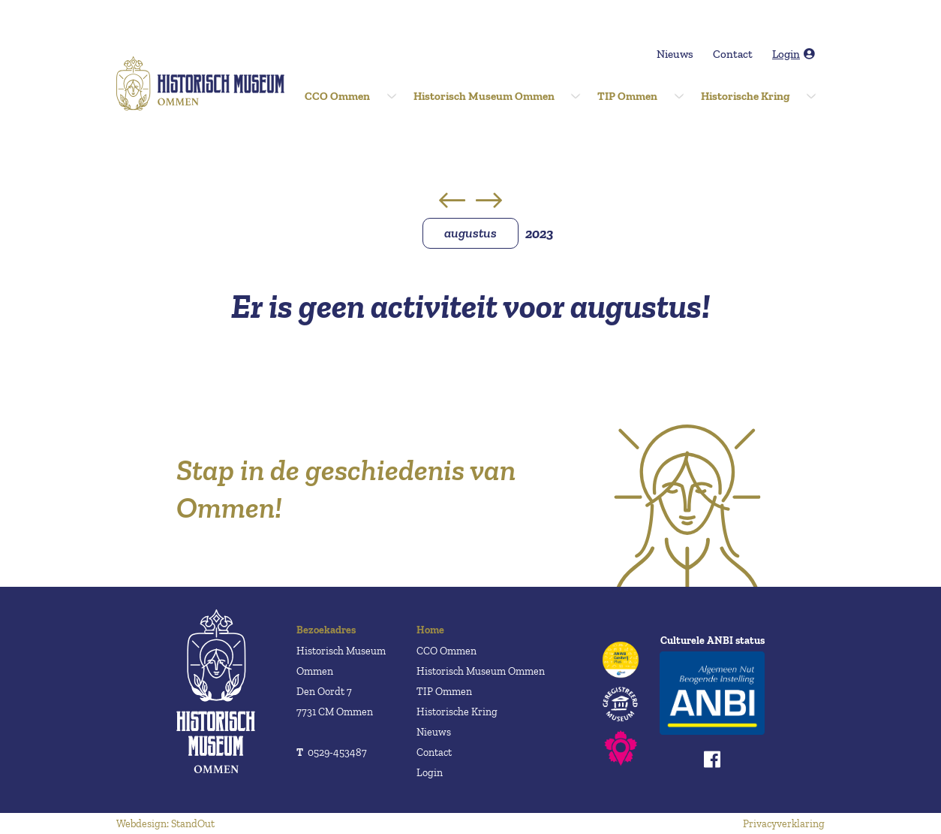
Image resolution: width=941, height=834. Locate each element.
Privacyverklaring (784, 823)
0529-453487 (331, 752)
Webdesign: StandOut (165, 823)
